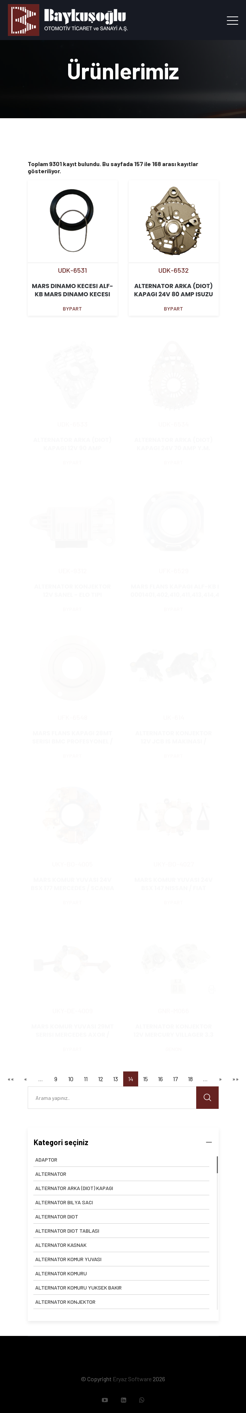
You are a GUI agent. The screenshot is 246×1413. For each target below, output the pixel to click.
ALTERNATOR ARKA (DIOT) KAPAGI (74, 1188)
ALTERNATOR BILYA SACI (64, 1202)
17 (175, 1078)
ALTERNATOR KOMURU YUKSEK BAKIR (78, 1287)
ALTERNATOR (50, 1174)
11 (86, 1078)
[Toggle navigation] (232, 20)
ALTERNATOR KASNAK (60, 1245)
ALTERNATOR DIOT (56, 1216)
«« (10, 1078)
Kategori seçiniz (123, 1142)
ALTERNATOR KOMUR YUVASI (68, 1259)
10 (70, 1078)
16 (160, 1078)
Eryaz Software (132, 1378)
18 (190, 1078)
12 (100, 1078)
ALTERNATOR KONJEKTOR (65, 1302)
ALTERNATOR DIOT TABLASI (67, 1230)
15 (145, 1078)
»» (235, 1078)
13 (115, 1078)
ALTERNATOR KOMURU (61, 1273)
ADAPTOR (46, 1159)
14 (130, 1078)
